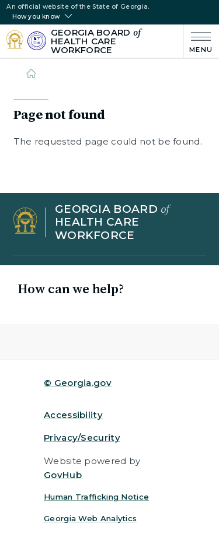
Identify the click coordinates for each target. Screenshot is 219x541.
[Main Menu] (198, 41)
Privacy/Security (82, 437)
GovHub (63, 474)
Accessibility (73, 414)
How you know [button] (36, 16)
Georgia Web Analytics (90, 518)
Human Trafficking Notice (96, 496)
